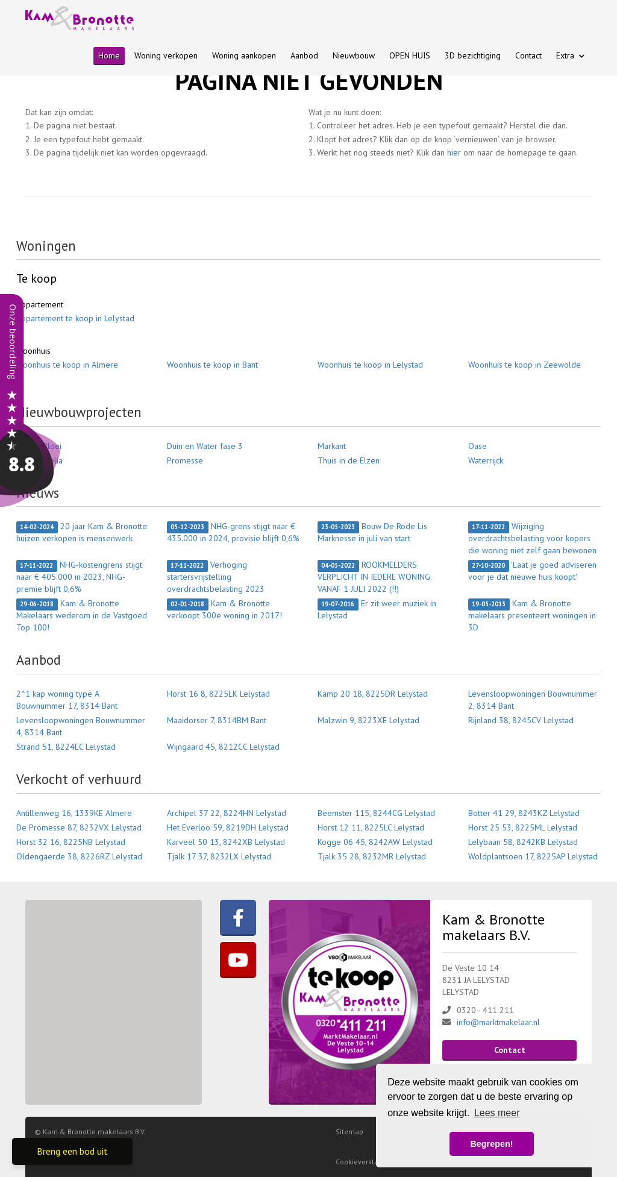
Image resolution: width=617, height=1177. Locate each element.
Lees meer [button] (497, 1113)
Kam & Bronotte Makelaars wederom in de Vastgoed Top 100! (81, 615)
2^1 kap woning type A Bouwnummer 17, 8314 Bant (66, 699)
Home (109, 55)
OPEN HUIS (409, 55)
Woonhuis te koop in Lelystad (370, 364)
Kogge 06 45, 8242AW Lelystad (375, 841)
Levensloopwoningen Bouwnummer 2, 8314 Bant (532, 699)
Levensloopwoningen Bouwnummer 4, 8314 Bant (80, 726)
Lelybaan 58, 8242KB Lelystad (523, 841)
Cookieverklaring (363, 1161)
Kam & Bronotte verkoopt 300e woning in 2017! (224, 609)
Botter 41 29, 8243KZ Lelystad (524, 813)
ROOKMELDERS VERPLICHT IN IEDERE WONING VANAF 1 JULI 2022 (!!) (374, 576)
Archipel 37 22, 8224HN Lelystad (226, 813)
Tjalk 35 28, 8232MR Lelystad (372, 856)
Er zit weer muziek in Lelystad (377, 609)
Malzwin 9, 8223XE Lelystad (368, 720)
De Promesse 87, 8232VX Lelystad (79, 827)
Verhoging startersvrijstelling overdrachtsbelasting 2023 (216, 576)
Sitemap (349, 1131)
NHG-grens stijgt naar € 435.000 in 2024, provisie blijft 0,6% (233, 532)
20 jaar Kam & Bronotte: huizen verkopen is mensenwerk (82, 532)
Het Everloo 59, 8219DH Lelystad (228, 827)
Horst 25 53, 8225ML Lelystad (522, 827)
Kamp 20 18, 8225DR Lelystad (373, 693)
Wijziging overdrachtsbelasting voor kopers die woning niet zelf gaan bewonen (532, 538)
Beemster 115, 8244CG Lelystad (376, 813)
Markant (332, 446)
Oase (477, 446)
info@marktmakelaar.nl (498, 1022)
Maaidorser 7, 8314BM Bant (216, 720)
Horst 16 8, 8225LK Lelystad (218, 693)
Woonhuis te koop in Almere (67, 364)
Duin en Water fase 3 (205, 446)
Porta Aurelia (39, 460)
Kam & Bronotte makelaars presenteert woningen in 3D (532, 615)
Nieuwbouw (354, 55)
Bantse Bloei (38, 446)
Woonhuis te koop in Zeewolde (524, 364)
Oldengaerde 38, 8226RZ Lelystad (79, 856)
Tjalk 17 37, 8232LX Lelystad (219, 856)
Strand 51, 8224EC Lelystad (66, 746)
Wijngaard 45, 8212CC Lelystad (223, 746)
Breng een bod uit (72, 1151)
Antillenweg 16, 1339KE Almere (74, 813)
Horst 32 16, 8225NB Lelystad (70, 841)
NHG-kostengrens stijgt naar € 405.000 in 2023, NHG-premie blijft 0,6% (79, 576)
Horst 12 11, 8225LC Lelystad (371, 827)
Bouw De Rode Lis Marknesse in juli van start (372, 532)
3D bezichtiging (473, 55)
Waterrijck (485, 460)
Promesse (185, 460)
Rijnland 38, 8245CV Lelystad (521, 720)
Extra (570, 55)
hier (454, 152)
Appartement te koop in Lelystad (75, 318)
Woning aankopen (244, 55)
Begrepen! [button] (491, 1144)
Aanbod (304, 55)
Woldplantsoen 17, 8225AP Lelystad (533, 856)
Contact (528, 55)
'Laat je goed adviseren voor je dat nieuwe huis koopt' (532, 570)
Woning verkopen (166, 55)
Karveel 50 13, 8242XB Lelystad (226, 841)
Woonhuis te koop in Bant (212, 364)
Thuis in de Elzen (349, 460)
